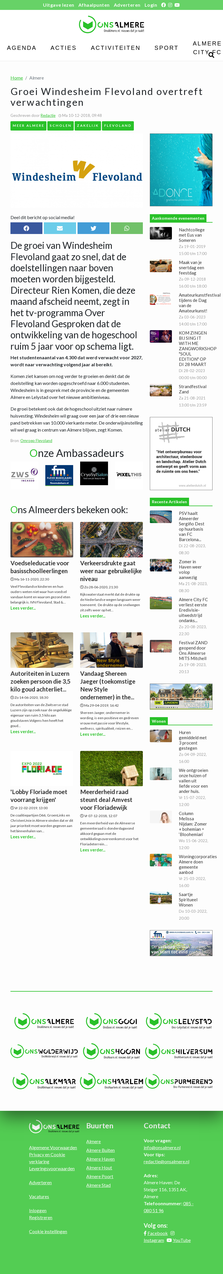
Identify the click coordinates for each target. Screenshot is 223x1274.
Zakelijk (88, 125)
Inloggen (37, 1210)
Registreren (40, 1217)
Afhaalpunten (94, 5)
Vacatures (39, 1196)
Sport (166, 48)
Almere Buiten (100, 1150)
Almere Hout (99, 1167)
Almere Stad (98, 1185)
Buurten (100, 1125)
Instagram (154, 1240)
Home (16, 77)
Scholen (61, 125)
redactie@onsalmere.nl (166, 1161)
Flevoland (118, 125)
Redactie (48, 115)
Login (151, 5)
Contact (157, 1125)
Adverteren (127, 5)
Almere (93, 1141)
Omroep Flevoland (36, 440)
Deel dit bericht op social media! (42, 217)
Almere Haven (100, 1159)
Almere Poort (99, 1176)
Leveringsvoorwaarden (52, 1168)
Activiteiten (116, 48)
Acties (64, 48)
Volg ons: (156, 1225)
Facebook (158, 1233)
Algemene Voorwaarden (53, 1147)
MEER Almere (28, 125)
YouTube (182, 1240)
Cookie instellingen (48, 1231)
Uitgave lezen (58, 5)
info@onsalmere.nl (162, 1147)
